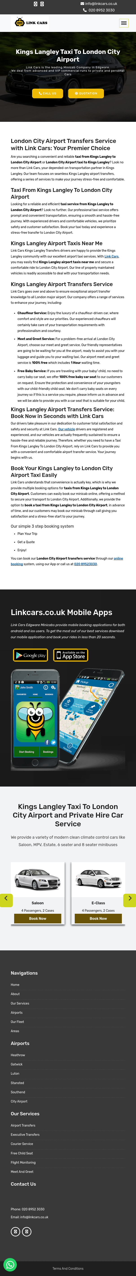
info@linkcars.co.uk (98, 4)
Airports (16, 1013)
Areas (15, 1031)
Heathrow (18, 1055)
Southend (18, 1092)
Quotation (86, 93)
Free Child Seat (22, 1153)
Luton (15, 1074)
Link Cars (111, 256)
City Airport (19, 1101)
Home (15, 985)
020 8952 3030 (98, 10)
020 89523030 (85, 564)
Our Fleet (17, 1022)
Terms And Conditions (68, 1269)
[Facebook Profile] (35, 4)
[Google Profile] (42, 4)
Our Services (20, 1003)
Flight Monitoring (23, 1163)
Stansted (17, 1083)
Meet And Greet (22, 1172)
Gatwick (16, 1064)
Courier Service (22, 1144)
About (15, 994)
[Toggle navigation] (124, 23)
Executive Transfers (25, 1135)
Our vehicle (66, 429)
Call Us (47, 93)
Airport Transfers (23, 1125)
